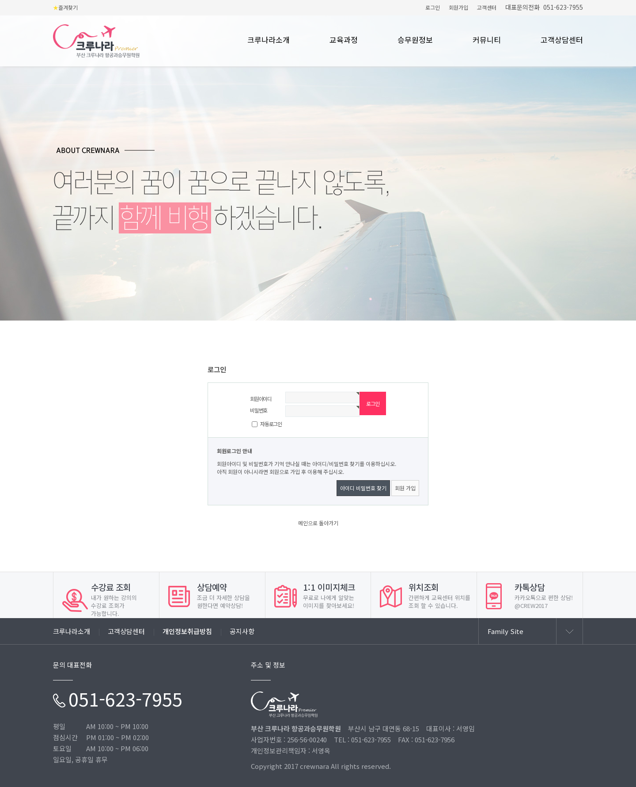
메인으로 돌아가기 (318, 523)
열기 (569, 631)
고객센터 (486, 7)
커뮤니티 (487, 40)
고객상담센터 (562, 40)
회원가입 (458, 7)
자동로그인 (271, 424)
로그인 (432, 7)
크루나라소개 (268, 40)
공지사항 (242, 631)
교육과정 (343, 40)
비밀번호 (258, 410)
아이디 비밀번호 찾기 (363, 488)
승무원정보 (415, 40)
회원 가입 (405, 488)
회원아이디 (261, 398)
